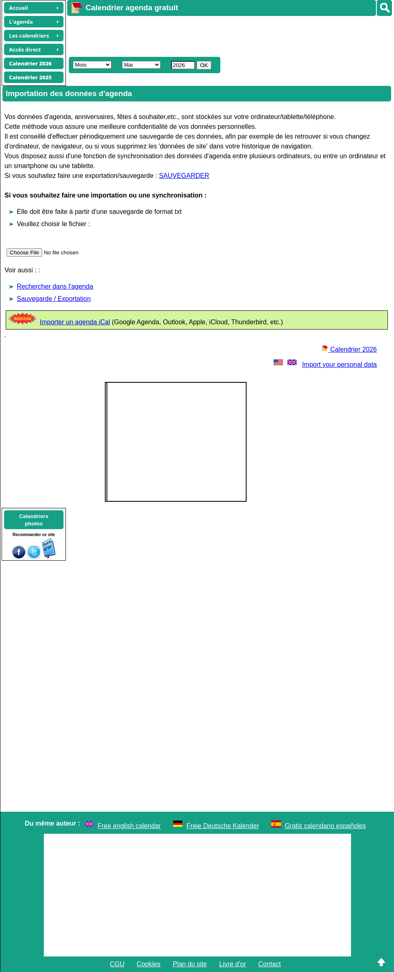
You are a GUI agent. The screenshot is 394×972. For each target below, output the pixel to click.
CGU (117, 964)
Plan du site (190, 964)
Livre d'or (232, 964)
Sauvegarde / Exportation (54, 298)
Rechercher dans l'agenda (55, 286)
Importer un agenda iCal (75, 322)
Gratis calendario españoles (325, 825)
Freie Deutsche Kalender (222, 825)
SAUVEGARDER (184, 175)
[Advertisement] (216, 35)
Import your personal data (324, 364)
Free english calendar (129, 825)
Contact (269, 964)
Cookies (149, 964)
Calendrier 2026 (349, 349)
